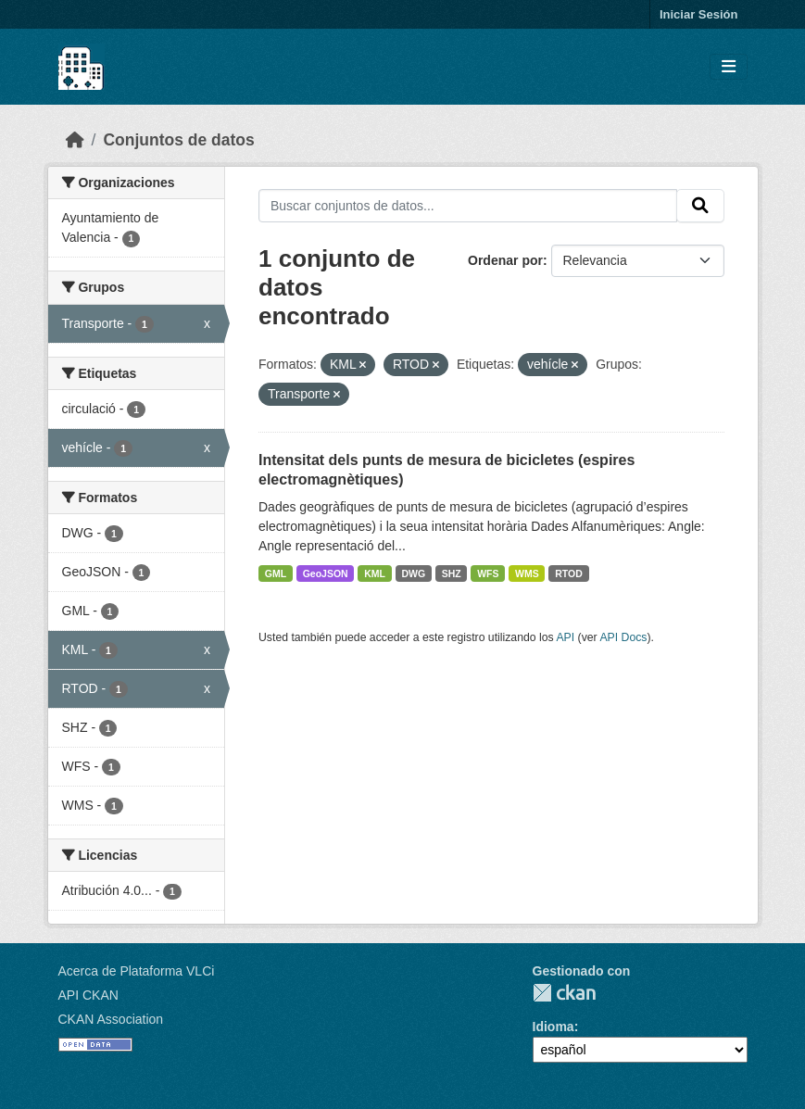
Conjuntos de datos (178, 140)
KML (374, 573)
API (565, 637)
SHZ (451, 573)
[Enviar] (700, 205)
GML (275, 573)
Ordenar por (505, 260)
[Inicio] (75, 140)
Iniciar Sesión (699, 14)
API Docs (623, 637)
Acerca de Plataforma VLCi (136, 971)
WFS (487, 573)
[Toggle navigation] (729, 67)
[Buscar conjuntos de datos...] (467, 205)
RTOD (569, 573)
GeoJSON (325, 573)
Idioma (553, 1026)
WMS (527, 573)
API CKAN (88, 995)
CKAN (564, 992)
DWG (413, 573)
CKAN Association (111, 1019)
